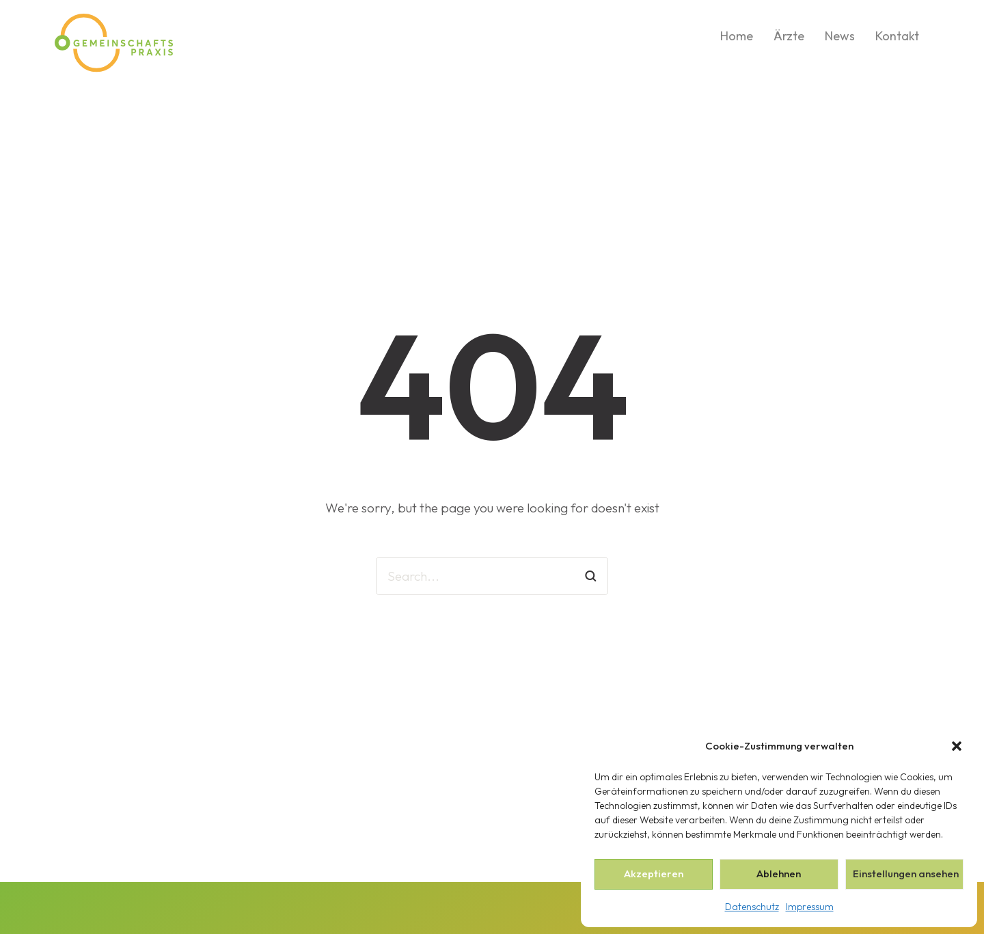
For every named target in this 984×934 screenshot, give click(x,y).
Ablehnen (778, 873)
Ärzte (789, 36)
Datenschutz (752, 907)
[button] (957, 746)
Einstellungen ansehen (906, 873)
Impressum (810, 907)
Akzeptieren (653, 873)
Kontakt (897, 36)
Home (736, 36)
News (840, 36)
